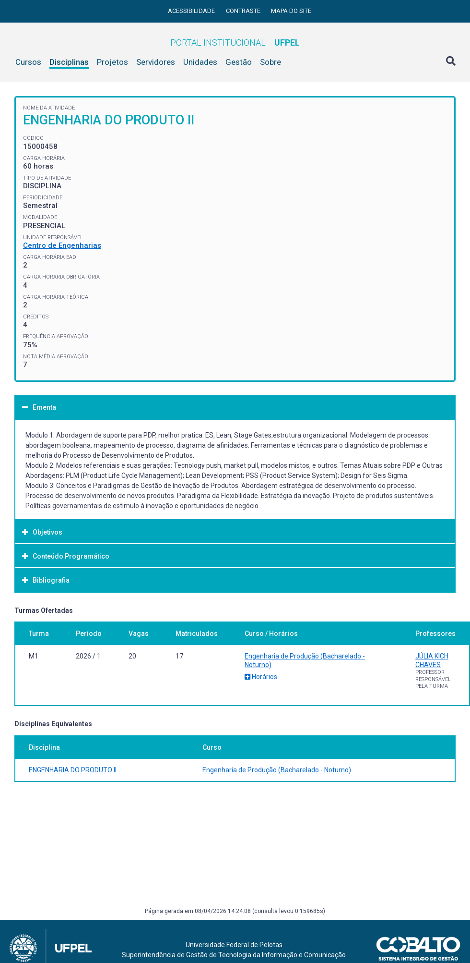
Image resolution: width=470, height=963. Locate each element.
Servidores (155, 62)
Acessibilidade (192, 10)
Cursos (28, 62)
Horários (261, 677)
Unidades (200, 62)
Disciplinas (69, 62)
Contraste (244, 10)
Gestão (238, 62)
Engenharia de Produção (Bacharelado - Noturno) (276, 770)
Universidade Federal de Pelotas (234, 945)
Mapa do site (291, 10)
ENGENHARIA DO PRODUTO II (73, 770)
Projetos (112, 62)
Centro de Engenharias (62, 245)
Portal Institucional (235, 42)
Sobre (270, 62)
